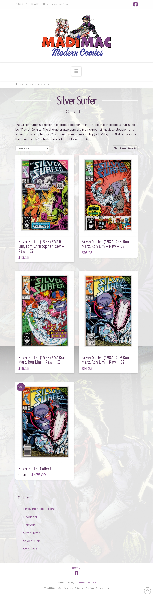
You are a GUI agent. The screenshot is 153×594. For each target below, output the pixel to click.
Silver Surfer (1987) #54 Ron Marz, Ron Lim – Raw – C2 (105, 244)
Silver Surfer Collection (37, 468)
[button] (76, 71)
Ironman (29, 525)
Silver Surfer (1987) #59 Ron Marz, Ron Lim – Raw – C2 (105, 359)
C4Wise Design (86, 582)
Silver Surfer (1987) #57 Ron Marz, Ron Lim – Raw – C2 (41, 359)
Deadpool (30, 517)
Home (76, 568)
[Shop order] (32, 148)
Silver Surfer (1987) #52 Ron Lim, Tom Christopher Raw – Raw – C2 (42, 246)
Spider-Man (31, 541)
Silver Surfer (31, 533)
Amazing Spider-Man (38, 509)
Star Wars (30, 549)
